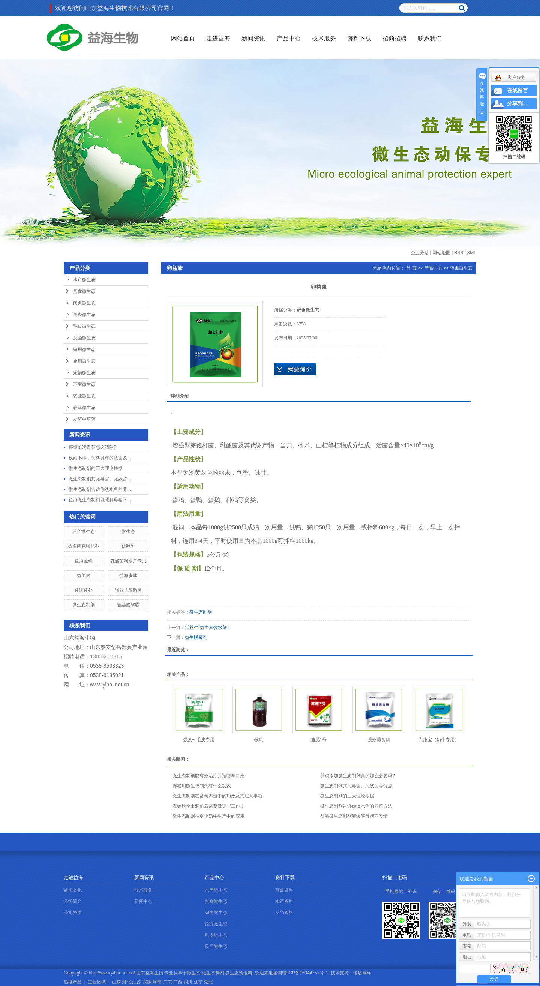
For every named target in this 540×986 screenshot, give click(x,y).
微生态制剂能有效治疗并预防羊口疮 (208, 775)
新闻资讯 (254, 38)
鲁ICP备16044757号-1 (305, 973)
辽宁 (198, 982)
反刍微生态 (84, 337)
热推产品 (73, 982)
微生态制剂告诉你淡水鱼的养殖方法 (356, 806)
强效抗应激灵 (128, 590)
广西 (177, 982)
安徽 (147, 982)
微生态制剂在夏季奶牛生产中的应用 (208, 816)
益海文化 (73, 890)
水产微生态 (84, 279)
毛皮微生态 (84, 326)
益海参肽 (128, 575)
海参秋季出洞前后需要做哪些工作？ (208, 806)
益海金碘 (84, 560)
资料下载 (359, 38)
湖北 (208, 982)
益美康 (83, 575)
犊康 (258, 739)
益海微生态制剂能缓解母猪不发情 (354, 816)
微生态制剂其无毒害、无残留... (100, 478)
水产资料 (284, 901)
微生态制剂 (83, 604)
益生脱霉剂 (196, 637)
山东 (116, 982)
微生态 (128, 531)
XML (471, 252)
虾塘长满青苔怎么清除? (92, 447)
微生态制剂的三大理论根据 (96, 468)
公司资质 (73, 912)
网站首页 (183, 38)
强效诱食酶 (379, 739)
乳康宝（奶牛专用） (438, 739)
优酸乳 (128, 546)
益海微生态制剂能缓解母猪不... (100, 499)
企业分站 (420, 252)
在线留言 (517, 90)
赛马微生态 (84, 407)
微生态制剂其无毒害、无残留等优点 (356, 785)
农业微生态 (84, 396)
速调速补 (84, 590)
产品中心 (289, 38)
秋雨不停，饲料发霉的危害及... (100, 457)
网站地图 (441, 252)
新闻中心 (143, 901)
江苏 (136, 982)
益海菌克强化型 (83, 546)
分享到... (517, 103)
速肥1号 (319, 739)
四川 (187, 982)
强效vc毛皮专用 (198, 739)
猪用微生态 (84, 349)
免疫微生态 (84, 314)
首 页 (411, 268)
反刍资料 (284, 912)
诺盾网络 (362, 973)
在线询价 (295, 369)
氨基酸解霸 (128, 604)
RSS (459, 252)
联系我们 (430, 38)
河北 (126, 982)
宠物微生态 (84, 372)
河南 (157, 982)
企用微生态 (84, 361)
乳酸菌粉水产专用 (128, 560)
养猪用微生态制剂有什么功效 (201, 785)
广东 (167, 982)
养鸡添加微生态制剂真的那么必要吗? (357, 775)
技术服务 (324, 38)
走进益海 (218, 38)
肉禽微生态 (84, 303)
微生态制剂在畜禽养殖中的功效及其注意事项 (217, 796)
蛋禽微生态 (84, 291)
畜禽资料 (284, 890)
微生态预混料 (238, 973)
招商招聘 (394, 38)
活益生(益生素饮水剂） (208, 627)
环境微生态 (84, 384)
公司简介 (73, 901)
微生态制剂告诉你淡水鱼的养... (100, 489)
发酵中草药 (84, 419)
